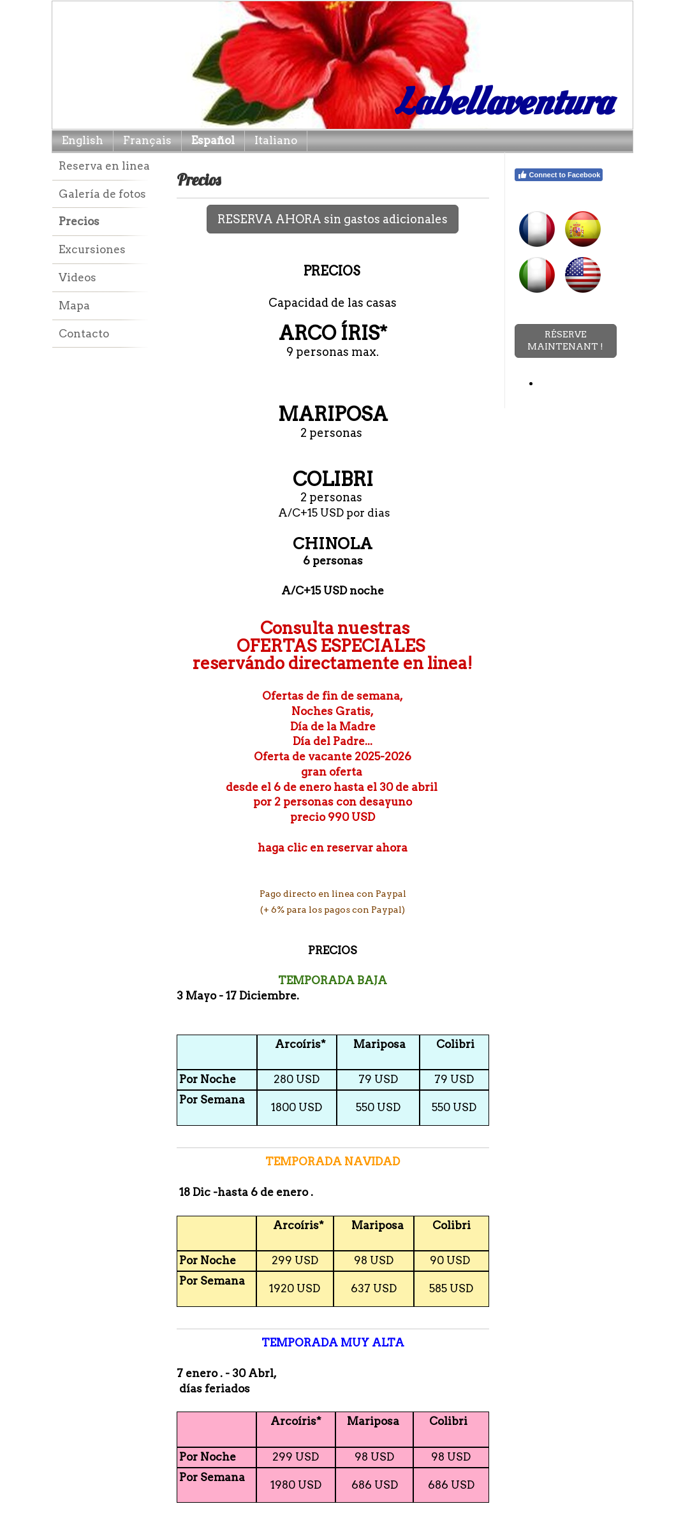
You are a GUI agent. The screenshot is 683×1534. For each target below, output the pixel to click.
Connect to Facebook (559, 175)
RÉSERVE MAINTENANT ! (565, 340)
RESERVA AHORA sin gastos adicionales (332, 219)
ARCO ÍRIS (329, 332)
